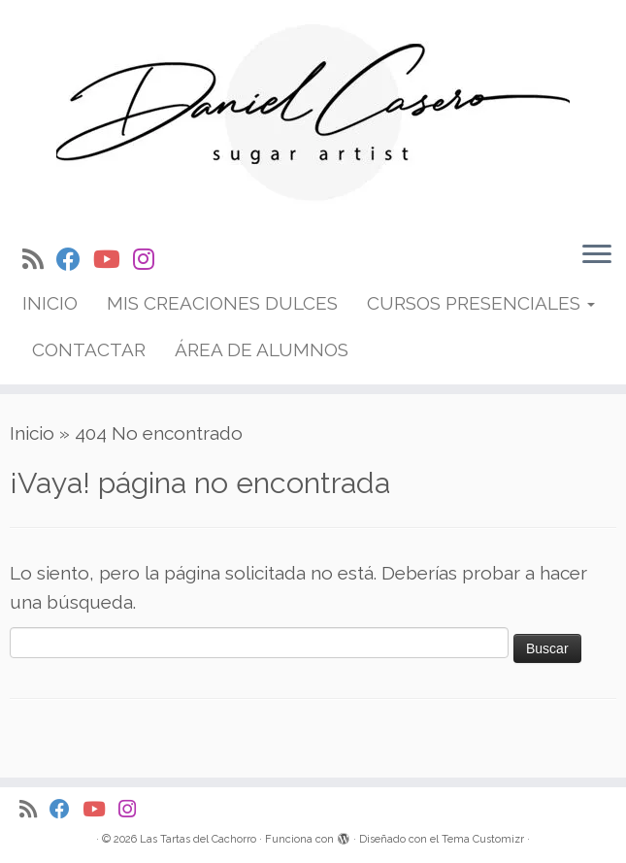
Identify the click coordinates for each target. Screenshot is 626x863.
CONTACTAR (89, 349)
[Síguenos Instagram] (150, 260)
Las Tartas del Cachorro (198, 839)
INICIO (50, 303)
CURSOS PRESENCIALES (481, 303)
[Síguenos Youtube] (113, 260)
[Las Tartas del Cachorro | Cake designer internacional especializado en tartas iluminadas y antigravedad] (313, 113)
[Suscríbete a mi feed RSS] (39, 260)
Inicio (32, 433)
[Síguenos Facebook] (74, 260)
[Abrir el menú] (596, 255)
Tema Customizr (483, 839)
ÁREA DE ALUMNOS (261, 349)
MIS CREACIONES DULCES (222, 303)
